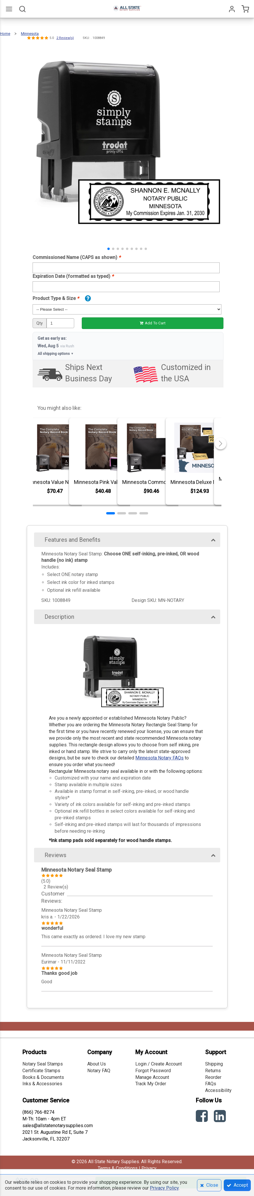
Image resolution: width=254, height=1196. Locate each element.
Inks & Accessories (42, 1083)
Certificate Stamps (41, 1070)
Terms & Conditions (118, 1168)
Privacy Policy (164, 1188)
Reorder (213, 1077)
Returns (213, 1070)
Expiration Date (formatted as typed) (73, 276)
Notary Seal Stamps (42, 1064)
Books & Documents (43, 1077)
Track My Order (150, 1083)
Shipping (214, 1064)
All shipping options (56, 354)
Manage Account (152, 1077)
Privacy (149, 1168)
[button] (108, 249)
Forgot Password (153, 1070)
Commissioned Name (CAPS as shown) (76, 257)
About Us (96, 1064)
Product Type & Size (56, 298)
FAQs (210, 1083)
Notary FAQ (98, 1070)
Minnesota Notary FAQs (159, 758)
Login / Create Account (158, 1064)
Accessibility (218, 1090)
